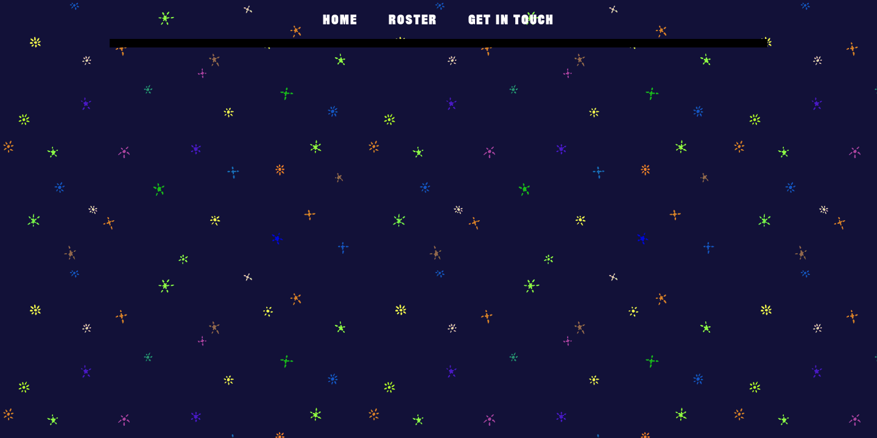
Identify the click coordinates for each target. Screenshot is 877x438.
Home (340, 19)
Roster (413, 19)
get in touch (511, 19)
